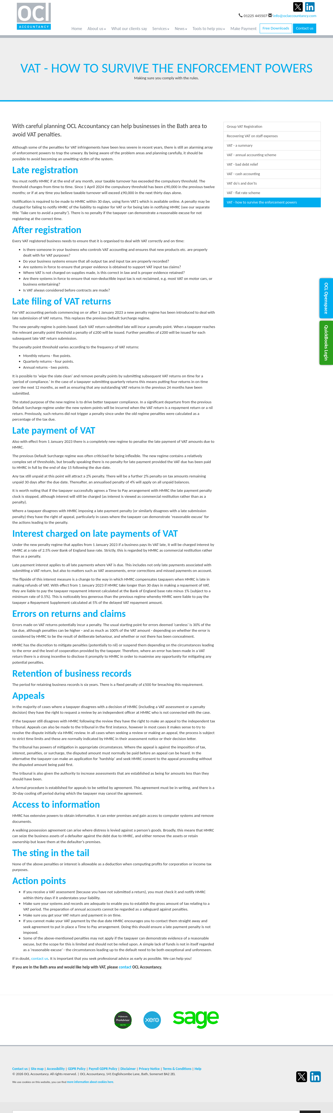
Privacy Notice (149, 1069)
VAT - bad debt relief (242, 164)
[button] (326, 298)
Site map (37, 1069)
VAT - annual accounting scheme (251, 155)
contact (125, 967)
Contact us (304, 28)
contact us (39, 958)
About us (97, 28)
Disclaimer (128, 1069)
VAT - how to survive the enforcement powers (262, 202)
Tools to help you (209, 28)
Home (76, 28)
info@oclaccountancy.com (294, 15)
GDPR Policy (76, 1069)
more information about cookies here (90, 1082)
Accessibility (56, 1069)
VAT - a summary (240, 145)
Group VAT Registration (244, 126)
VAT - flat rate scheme (243, 193)
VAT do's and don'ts (242, 183)
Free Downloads (276, 28)
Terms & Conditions (177, 1069)
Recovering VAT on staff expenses (252, 136)
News (181, 28)
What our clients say (129, 28)
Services (160, 28)
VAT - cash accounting (243, 174)
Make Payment (243, 28)
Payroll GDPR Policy (103, 1069)
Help (197, 1069)
